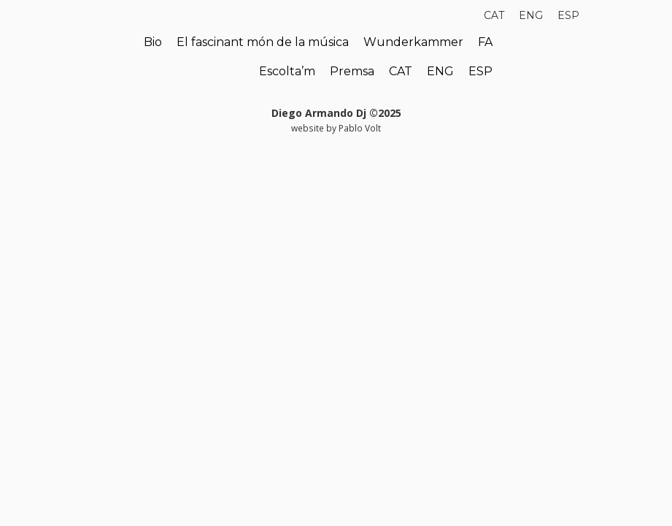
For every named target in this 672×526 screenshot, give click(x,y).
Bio (153, 42)
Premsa (352, 71)
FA (485, 42)
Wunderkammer (413, 42)
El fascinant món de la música (263, 42)
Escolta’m (287, 71)
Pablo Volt (360, 128)
